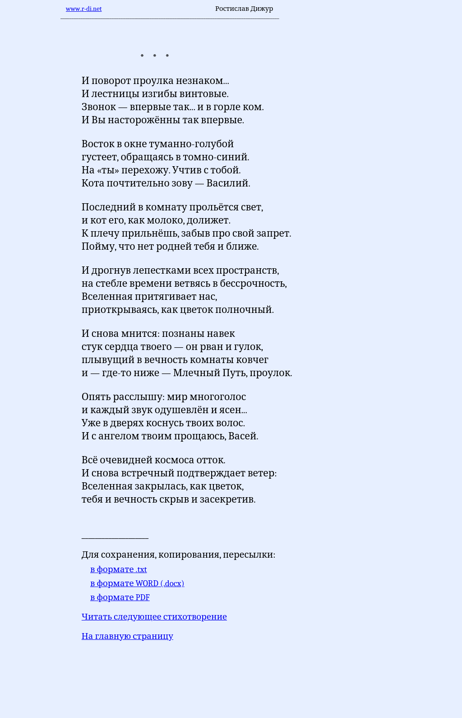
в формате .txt (118, 569)
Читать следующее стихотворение (154, 617)
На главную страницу (127, 636)
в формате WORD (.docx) (137, 583)
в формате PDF (120, 597)
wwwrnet (84, 9)
